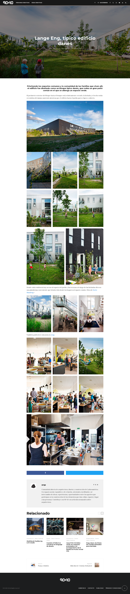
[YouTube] (119, 2)
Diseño (48, 538)
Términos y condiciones (113, 586)
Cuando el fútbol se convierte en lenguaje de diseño (54, 544)
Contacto (91, 586)
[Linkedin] (122, 2)
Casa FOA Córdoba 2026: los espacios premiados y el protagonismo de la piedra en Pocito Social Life (74, 547)
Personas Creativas (22, 2)
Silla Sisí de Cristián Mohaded (79, 565)
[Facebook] (110, 2)
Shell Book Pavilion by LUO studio (35, 542)
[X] (113, 2)
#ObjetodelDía (90, 538)
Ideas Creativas (37, 2)
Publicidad (99, 586)
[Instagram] (116, 2)
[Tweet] (84, 473)
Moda (48, 540)
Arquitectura (56, 48)
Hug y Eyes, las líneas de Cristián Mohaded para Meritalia (94, 544)
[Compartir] (45, 473)
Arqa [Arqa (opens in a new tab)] (52, 335)
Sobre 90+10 (82, 586)
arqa (50, 48)
